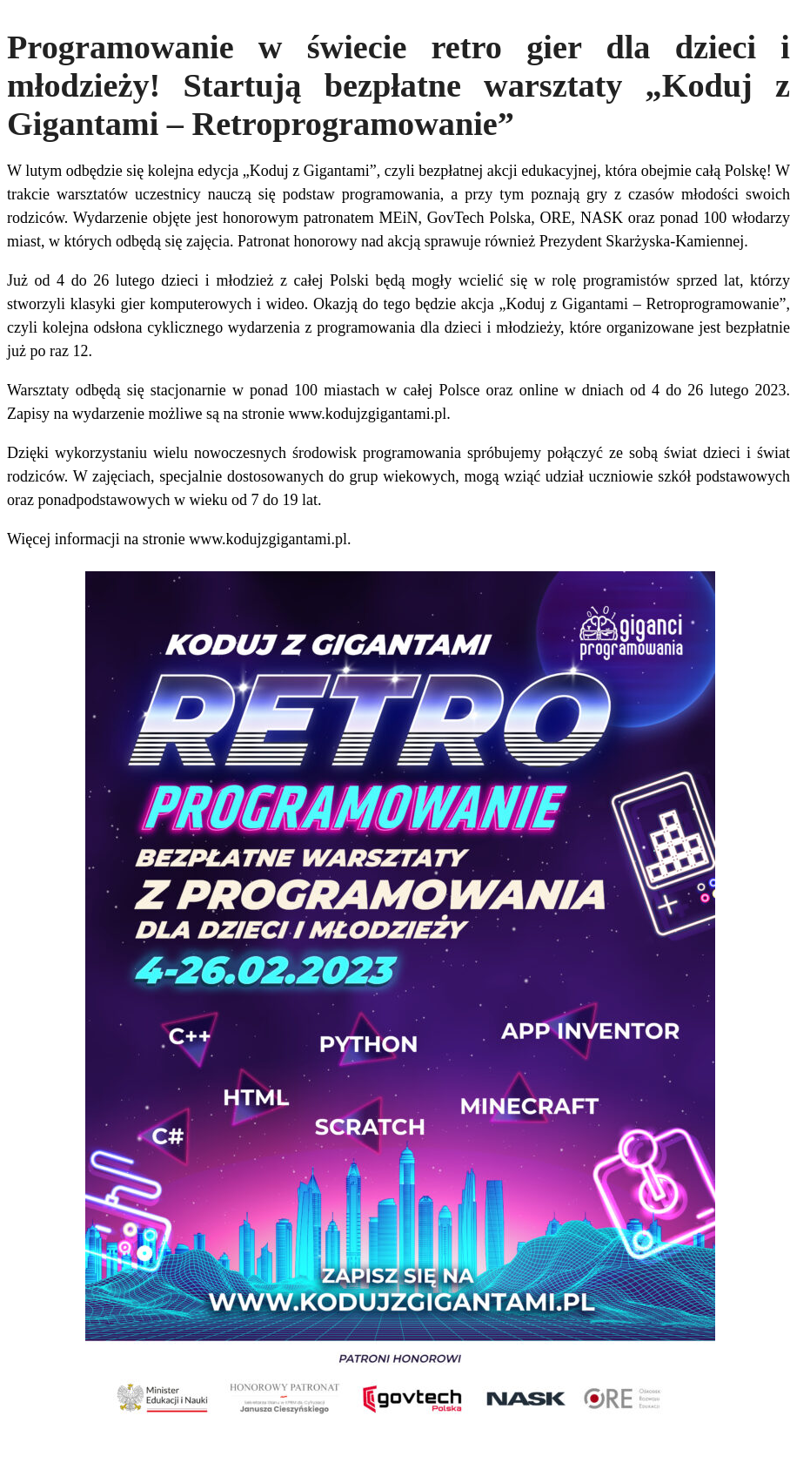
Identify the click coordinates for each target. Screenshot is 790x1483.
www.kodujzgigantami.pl (367, 413)
